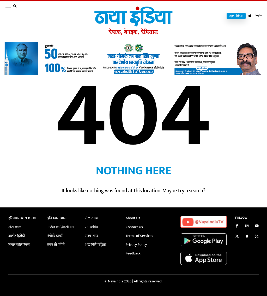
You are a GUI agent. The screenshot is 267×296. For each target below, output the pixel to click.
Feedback (133, 253)
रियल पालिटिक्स (18, 244)
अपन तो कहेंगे (55, 244)
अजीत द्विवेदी (16, 236)
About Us (133, 218)
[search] (16, 16)
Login (254, 15)
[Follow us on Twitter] (237, 237)
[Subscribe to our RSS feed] (257, 237)
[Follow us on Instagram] (247, 226)
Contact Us (134, 227)
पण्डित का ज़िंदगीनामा (60, 227)
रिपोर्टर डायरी (55, 236)
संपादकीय (91, 227)
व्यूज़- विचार (234, 16)
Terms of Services (139, 236)
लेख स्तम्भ (91, 218)
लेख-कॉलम (15, 227)
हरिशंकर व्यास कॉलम (21, 218)
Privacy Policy (136, 244)
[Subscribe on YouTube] (257, 226)
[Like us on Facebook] (237, 226)
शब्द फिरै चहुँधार (95, 244)
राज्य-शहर (91, 236)
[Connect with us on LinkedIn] (247, 237)
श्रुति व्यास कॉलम (57, 218)
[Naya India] (133, 34)
